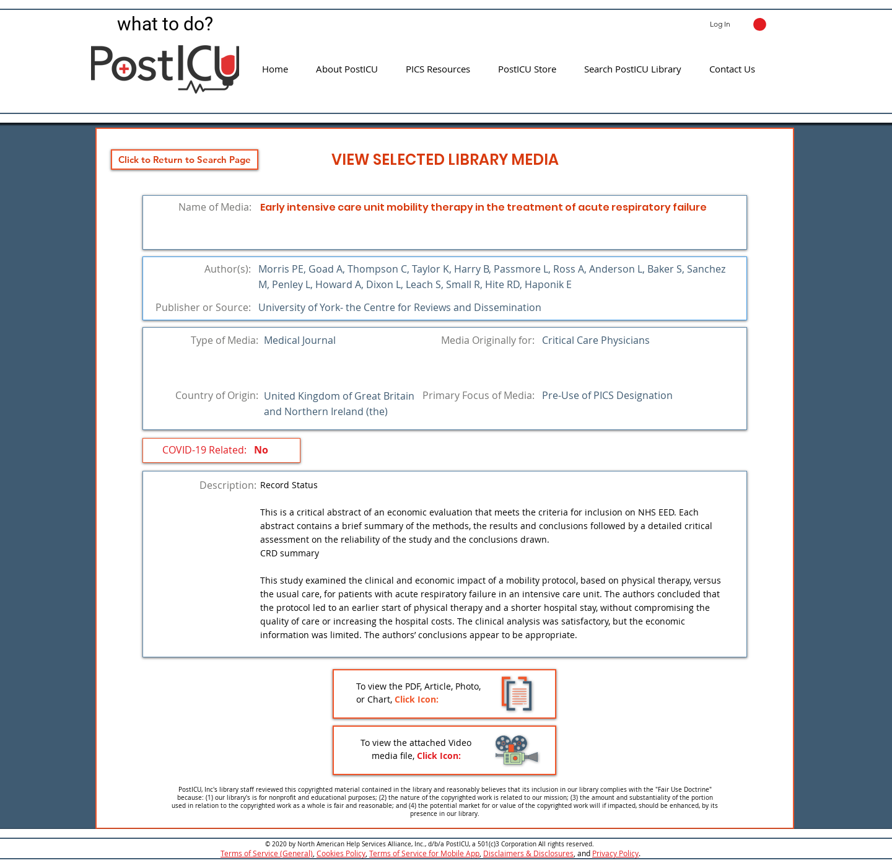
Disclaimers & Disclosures (528, 853)
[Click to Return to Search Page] (184, 159)
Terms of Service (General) (267, 853)
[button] (759, 24)
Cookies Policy (341, 853)
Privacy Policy (615, 853)
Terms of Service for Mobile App (424, 853)
